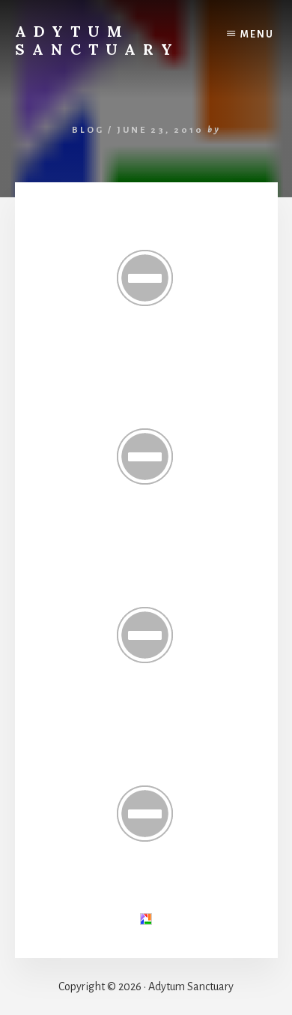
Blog (88, 130)
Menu (257, 34)
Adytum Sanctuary (97, 40)
